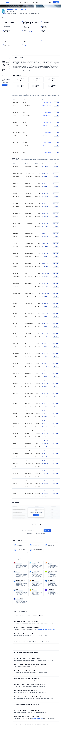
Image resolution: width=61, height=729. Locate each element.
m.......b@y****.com (45, 336)
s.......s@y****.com (45, 413)
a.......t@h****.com (45, 473)
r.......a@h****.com (45, 383)
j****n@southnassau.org (46, 112)
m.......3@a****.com (45, 400)
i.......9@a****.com (45, 456)
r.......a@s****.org (45, 440)
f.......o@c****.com (45, 243)
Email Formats (28, 50)
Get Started (56, 2)
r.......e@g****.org (45, 376)
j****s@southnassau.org (46, 115)
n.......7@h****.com (45, 173)
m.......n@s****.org (45, 226)
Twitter (37, 718)
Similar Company (45, 50)
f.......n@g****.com (45, 296)
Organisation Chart (11, 50)
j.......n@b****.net (45, 460)
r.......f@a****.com (45, 236)
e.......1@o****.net (45, 326)
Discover (38, 2)
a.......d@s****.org (45, 356)
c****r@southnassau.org (46, 135)
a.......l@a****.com (45, 466)
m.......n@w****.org (45, 166)
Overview (3, 50)
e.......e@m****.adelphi (46, 366)
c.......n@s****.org (45, 423)
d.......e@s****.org (45, 253)
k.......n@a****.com (45, 353)
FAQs (3, 52)
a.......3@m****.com (45, 450)
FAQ (28, 2)
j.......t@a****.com (45, 203)
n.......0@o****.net (45, 476)
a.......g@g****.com (45, 256)
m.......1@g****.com (45, 453)
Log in (50, 2)
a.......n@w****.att (45, 266)
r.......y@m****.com (45, 403)
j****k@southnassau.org (46, 125)
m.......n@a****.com (45, 363)
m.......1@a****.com (45, 206)
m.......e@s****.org (45, 483)
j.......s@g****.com (45, 410)
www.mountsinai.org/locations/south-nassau (30, 32)
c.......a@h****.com (45, 486)
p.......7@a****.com (45, 396)
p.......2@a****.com (45, 393)
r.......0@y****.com (45, 306)
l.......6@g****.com (45, 480)
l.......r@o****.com (45, 179)
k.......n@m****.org (45, 186)
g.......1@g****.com (45, 470)
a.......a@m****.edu (45, 430)
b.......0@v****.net (45, 426)
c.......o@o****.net (45, 490)
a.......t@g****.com (45, 219)
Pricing (24, 2)
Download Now (4, 84)
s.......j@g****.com (45, 263)
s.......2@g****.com (45, 196)
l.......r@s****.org (45, 493)
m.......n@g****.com (45, 273)
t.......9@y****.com (45, 333)
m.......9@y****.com (45, 293)
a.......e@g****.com (45, 443)
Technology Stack (53, 50)
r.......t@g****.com (45, 406)
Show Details (57, 102)
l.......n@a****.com (45, 183)
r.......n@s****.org (45, 433)
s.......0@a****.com (45, 216)
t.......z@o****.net (45, 189)
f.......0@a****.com (45, 313)
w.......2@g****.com (45, 176)
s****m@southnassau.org (46, 132)
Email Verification (36, 50)
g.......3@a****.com (45, 283)
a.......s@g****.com (45, 346)
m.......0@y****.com (45, 199)
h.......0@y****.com (45, 213)
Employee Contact (20, 50)
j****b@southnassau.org (46, 142)
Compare (33, 2)
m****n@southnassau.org (46, 105)
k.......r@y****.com (45, 416)
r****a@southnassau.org (46, 122)
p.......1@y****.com (45, 420)
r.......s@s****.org (45, 323)
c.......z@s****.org (45, 373)
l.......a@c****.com (45, 386)
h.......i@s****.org (45, 169)
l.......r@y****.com (45, 193)
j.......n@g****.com (45, 209)
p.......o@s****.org (45, 286)
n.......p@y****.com (45, 276)
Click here (36, 515)
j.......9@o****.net (45, 223)
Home (20, 2)
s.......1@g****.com (45, 446)
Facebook (41, 718)
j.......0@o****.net (45, 316)
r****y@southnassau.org (46, 102)
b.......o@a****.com (45, 463)
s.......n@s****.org (45, 233)
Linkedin (34, 718)
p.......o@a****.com (45, 303)
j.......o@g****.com (45, 246)
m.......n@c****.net (45, 343)
